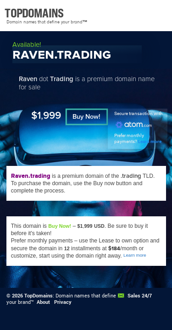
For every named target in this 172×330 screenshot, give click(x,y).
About (43, 302)
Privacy (63, 302)
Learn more (149, 141)
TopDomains (38, 295)
